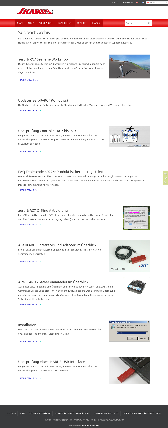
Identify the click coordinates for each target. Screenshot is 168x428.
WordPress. (94, 425)
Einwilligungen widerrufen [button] (106, 413)
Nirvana (85, 425)
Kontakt (116, 3)
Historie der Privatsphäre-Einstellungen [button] (142, 413)
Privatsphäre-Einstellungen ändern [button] (72, 413)
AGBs (22, 413)
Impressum (128, 3)
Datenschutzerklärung (40, 413)
